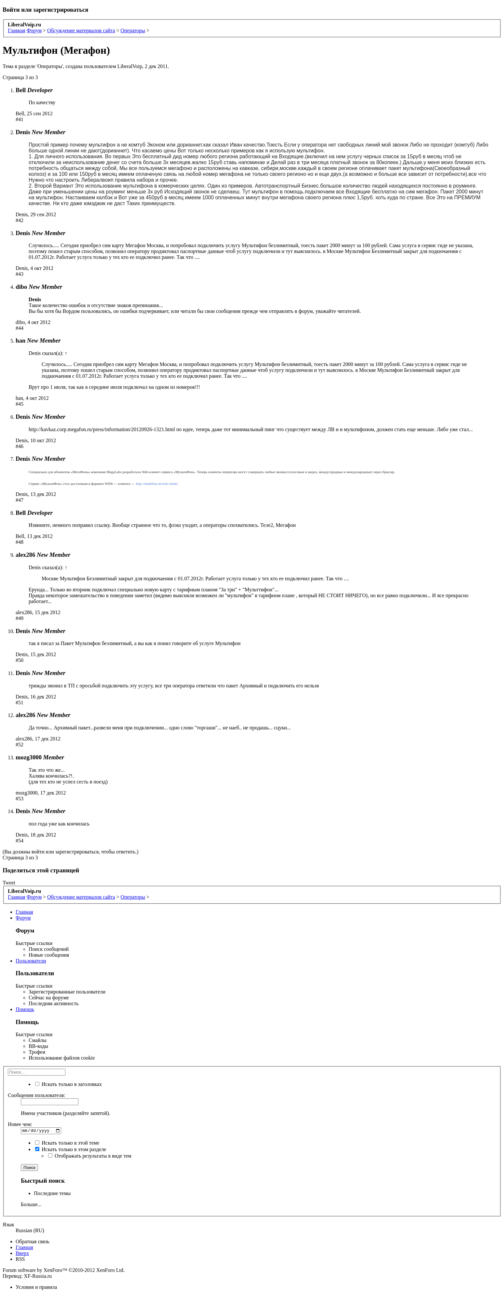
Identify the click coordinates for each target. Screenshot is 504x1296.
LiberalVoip (129, 66)
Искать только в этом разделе (70, 1150)
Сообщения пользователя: (36, 1095)
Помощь (25, 1009)
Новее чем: (20, 1124)
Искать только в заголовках (68, 1084)
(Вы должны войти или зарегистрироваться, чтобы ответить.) (70, 851)
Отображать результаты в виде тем (89, 1157)
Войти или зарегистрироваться (45, 9)
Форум (23, 918)
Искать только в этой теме (67, 1144)
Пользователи (31, 961)
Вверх (22, 1254)
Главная (24, 912)
